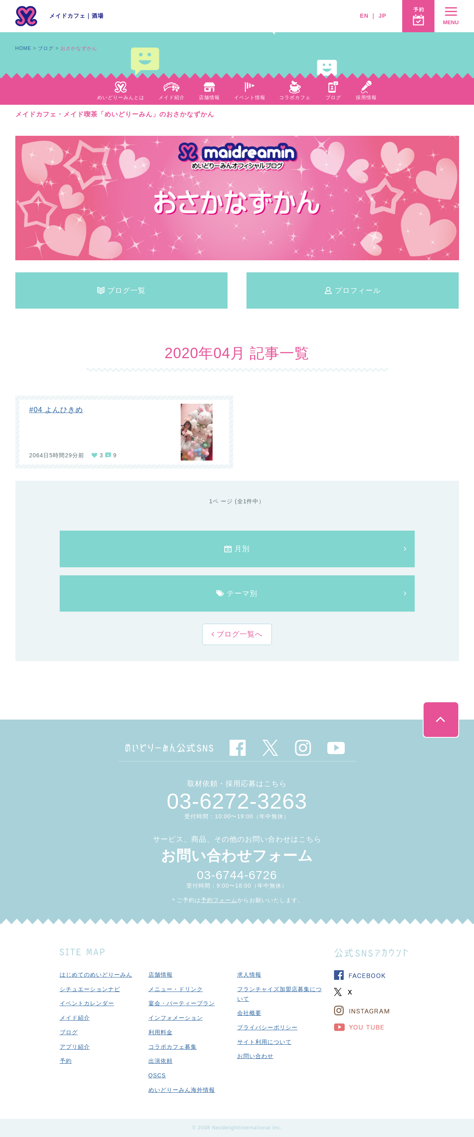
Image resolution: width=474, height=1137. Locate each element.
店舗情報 (160, 974)
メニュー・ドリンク (175, 989)
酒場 (98, 15)
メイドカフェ (67, 15)
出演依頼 (160, 1061)
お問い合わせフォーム (237, 855)
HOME (23, 48)
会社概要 (249, 1013)
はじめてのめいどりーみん (96, 974)
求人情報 (249, 974)
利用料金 (160, 1032)
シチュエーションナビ (90, 989)
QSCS (157, 1075)
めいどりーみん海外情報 (181, 1090)
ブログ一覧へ (238, 634)
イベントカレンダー (87, 1003)
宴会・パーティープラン (181, 1003)
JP (382, 15)
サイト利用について (264, 1042)
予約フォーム (219, 900)
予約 (66, 1061)
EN (364, 15)
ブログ (46, 48)
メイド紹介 (75, 1018)
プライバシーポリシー (267, 1027)
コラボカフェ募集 (172, 1047)
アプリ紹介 (75, 1047)
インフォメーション (175, 1018)
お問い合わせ (255, 1056)
